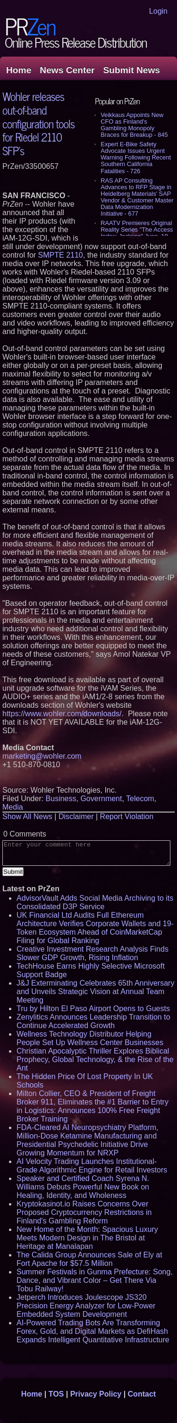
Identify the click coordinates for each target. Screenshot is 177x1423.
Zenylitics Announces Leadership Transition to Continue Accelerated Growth (93, 1021)
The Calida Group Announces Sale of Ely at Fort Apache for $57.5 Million (89, 1259)
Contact (142, 1394)
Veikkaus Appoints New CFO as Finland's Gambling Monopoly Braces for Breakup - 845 (134, 124)
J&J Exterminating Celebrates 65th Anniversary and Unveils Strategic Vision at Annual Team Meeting (95, 991)
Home (18, 70)
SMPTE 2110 (60, 255)
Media (12, 807)
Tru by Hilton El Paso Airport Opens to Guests (93, 1008)
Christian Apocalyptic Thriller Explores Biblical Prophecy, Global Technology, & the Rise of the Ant (95, 1059)
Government (101, 799)
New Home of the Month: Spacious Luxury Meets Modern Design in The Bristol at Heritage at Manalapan (87, 1237)
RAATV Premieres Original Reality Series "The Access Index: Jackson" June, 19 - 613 (137, 232)
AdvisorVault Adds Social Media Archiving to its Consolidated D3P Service (95, 902)
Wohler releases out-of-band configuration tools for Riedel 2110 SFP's (38, 123)
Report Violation (127, 816)
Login (158, 11)
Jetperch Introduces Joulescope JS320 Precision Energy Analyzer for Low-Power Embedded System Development (86, 1305)
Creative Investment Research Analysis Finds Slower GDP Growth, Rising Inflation (93, 953)
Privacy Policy (96, 1394)
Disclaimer (76, 816)
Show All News (27, 816)
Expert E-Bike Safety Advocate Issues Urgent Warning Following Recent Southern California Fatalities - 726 (136, 157)
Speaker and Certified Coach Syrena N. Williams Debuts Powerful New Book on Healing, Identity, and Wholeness (83, 1186)
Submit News (131, 70)
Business (61, 799)
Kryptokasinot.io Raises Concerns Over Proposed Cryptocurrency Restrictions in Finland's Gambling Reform (84, 1212)
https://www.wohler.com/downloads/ (62, 714)
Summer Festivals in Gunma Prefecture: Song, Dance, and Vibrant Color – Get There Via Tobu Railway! (95, 1280)
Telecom (140, 799)
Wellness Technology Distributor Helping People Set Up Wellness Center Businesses (90, 1038)
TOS (56, 1394)
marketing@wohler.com (41, 756)
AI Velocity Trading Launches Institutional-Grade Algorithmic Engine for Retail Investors (92, 1165)
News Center (67, 70)
